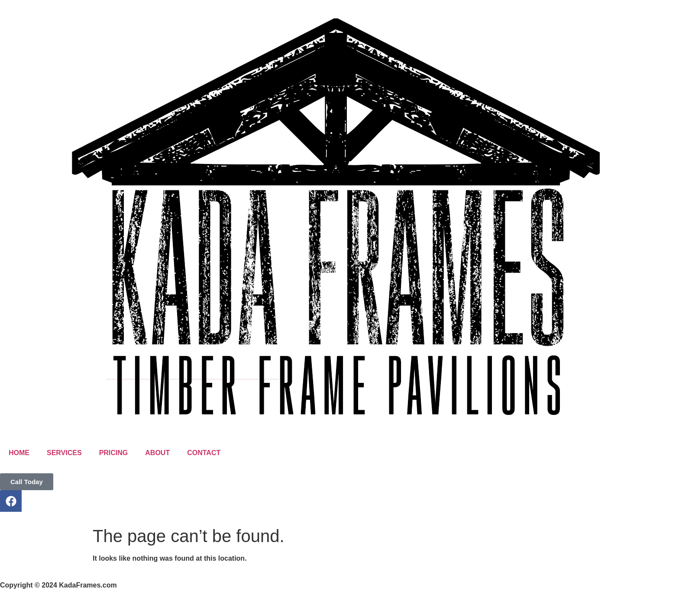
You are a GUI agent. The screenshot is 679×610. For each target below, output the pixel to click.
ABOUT (157, 452)
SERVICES (64, 452)
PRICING (113, 452)
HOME (19, 452)
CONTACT (203, 452)
